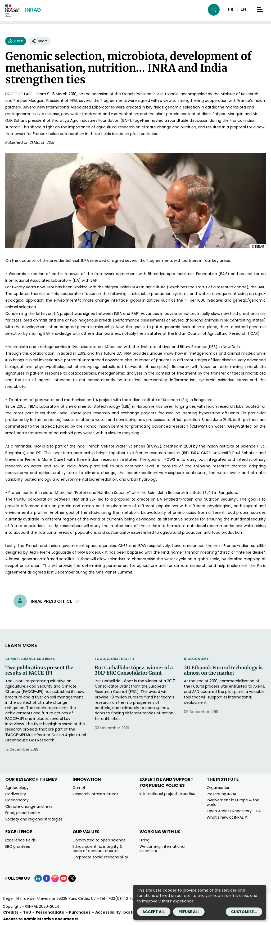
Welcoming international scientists (162, 849)
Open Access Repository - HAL (234, 811)
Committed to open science (99, 840)
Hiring (144, 840)
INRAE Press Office (55, 601)
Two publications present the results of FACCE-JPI (39, 670)
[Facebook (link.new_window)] (46, 878)
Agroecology (17, 787)
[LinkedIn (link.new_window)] (38, 878)
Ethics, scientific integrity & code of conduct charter (98, 849)
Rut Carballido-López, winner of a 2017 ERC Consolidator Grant (134, 670)
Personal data (50, 912)
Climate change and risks (30, 659)
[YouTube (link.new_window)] (63, 878)
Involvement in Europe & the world (233, 802)
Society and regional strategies (34, 819)
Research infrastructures (95, 794)
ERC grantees (17, 846)
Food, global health (22, 812)
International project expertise (167, 793)
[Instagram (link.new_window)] (55, 878)
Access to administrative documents (40, 919)
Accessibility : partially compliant (128, 912)
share (39, 41)
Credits (10, 912)
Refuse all (188, 911)
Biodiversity (15, 794)
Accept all (153, 911)
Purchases (80, 912)
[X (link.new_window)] (72, 878)
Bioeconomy (196, 659)
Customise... (244, 911)
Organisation (219, 787)
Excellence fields (20, 840)
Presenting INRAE (222, 794)
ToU (27, 912)
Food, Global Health (114, 659)
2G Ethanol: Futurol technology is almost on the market (223, 670)
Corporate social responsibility (100, 857)
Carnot (79, 787)
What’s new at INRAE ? (227, 817)
